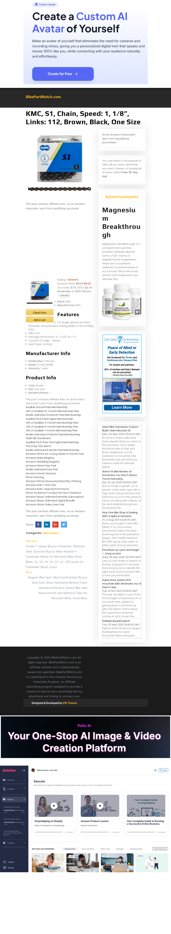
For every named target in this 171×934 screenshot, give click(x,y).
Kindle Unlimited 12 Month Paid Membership (53, 434)
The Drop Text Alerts (38, 446)
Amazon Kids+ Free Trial (41, 485)
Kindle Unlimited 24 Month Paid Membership (53, 415)
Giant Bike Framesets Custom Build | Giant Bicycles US (120, 428)
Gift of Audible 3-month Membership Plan (52, 422)
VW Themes (69, 702)
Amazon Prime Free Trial (41, 465)
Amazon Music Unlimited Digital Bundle (50, 500)
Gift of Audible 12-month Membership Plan (52, 411)
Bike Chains (51, 533)
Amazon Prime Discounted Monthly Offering (53, 481)
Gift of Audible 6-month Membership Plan (52, 426)
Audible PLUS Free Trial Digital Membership (52, 442)
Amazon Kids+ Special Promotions (47, 489)
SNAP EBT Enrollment (38, 438)
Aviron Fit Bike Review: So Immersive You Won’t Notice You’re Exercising (119, 475)
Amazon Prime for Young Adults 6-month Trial (55, 454)
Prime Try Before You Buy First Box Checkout (53, 493)
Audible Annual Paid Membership (46, 407)
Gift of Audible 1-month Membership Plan (52, 430)
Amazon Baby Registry (40, 458)
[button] (85, 106)
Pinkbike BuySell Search (116, 621)
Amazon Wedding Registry (42, 461)
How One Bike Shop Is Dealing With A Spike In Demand (120, 514)
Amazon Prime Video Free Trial (45, 504)
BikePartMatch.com (43, 96)
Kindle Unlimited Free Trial (42, 469)
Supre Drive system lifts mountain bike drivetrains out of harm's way (121, 583)
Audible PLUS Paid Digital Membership (49, 419)
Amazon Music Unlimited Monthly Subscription (55, 496)
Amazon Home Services (41, 473)
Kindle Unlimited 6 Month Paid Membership (53, 450)
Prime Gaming (35, 477)
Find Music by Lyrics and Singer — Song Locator (120, 551)
